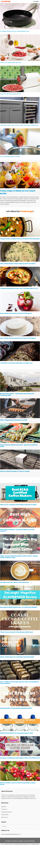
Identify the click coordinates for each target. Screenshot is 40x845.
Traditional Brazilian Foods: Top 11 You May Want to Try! (19, 288)
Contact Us (4, 809)
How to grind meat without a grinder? (10, 156)
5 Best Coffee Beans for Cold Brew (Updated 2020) (17, 657)
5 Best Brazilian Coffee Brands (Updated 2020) (16, 708)
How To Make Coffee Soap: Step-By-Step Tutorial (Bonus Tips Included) (19, 682)
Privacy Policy (4, 814)
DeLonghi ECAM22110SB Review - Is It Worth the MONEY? (18, 607)
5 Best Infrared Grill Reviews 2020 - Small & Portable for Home (19, 445)
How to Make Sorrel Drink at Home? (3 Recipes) (16, 313)
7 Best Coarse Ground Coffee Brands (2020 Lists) (16, 632)
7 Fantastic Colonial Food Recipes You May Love (16, 363)
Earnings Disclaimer (6, 812)
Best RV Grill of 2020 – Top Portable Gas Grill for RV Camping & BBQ (17, 394)
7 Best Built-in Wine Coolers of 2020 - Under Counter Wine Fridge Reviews (19, 125)
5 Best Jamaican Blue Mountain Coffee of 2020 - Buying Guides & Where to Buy (19, 556)
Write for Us (4, 817)
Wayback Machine (18, 844)
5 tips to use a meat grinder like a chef (10, 62)
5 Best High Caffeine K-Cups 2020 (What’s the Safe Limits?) (17, 530)
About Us (3, 806)
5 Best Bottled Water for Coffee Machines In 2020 (16, 733)
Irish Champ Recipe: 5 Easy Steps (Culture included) (17, 264)
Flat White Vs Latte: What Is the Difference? (14, 582)
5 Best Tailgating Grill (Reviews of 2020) (13, 420)
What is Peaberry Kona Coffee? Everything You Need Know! (17, 783)
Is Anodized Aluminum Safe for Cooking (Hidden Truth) (14, 31)
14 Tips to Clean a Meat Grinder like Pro (10, 94)
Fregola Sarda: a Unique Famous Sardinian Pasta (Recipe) (20, 239)
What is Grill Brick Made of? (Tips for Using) (14, 471)
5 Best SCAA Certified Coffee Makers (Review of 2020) (18, 505)
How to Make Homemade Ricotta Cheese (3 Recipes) (18, 338)
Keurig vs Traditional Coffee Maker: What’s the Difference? (20, 758)
